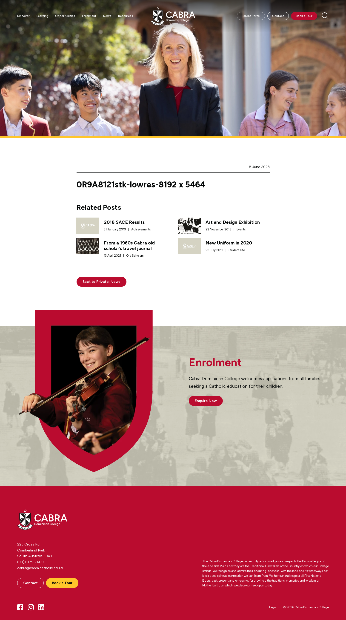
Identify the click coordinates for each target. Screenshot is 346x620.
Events (241, 229)
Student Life (237, 250)
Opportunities (65, 16)
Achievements (141, 229)
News (107, 16)
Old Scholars (134, 255)
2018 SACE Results (124, 222)
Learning (42, 16)
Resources (125, 16)
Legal (272, 607)
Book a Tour (304, 16)
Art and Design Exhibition (233, 222)
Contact (278, 16)
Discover (23, 16)
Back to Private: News (101, 281)
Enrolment (89, 16)
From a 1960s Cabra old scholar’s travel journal (129, 245)
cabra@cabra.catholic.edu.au (40, 568)
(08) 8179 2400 (30, 562)
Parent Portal (251, 16)
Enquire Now (206, 401)
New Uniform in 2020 (229, 243)
